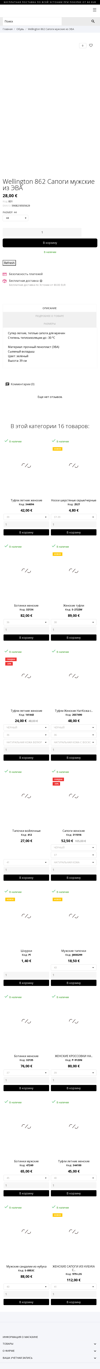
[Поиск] (93, 21)
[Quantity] (26, 524)
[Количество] (42, 232)
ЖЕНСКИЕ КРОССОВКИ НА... (74, 1056)
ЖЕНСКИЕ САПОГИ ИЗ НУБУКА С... (74, 1268)
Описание (50, 308)
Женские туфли (73, 605)
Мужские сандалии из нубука (26, 1266)
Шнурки (26, 951)
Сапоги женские (74, 831)
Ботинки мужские (26, 1161)
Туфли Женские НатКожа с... (74, 710)
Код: (5, 201)
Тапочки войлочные (26, 831)
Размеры (50, 323)
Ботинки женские (26, 605)
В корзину (50, 243)
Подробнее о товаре (49, 316)
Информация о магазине (20, 1337)
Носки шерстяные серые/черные (73, 500)
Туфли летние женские (26, 500)
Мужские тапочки (73, 951)
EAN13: (7, 205)
